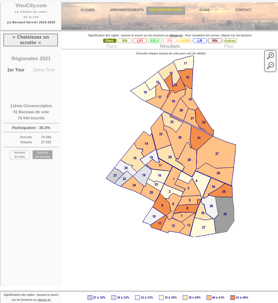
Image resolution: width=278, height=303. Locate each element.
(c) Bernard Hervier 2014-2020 (31, 22)
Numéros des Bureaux (42, 154)
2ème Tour (44, 69)
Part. (110, 41)
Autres (229, 41)
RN (215, 41)
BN (125, 41)
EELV (155, 41)
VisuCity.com (31, 5)
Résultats (170, 46)
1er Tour (16, 69)
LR (199, 41)
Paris (111, 46)
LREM (185, 41)
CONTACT (243, 10)
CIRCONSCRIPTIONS (166, 10)
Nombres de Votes (20, 154)
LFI (140, 41)
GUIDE (204, 10)
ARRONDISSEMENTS (127, 10)
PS (169, 41)
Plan (228, 46)
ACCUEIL (87, 10)
